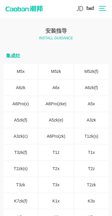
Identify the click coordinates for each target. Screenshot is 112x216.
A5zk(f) (20, 120)
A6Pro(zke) (55, 103)
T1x (91, 152)
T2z (91, 168)
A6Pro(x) (21, 103)
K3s (91, 201)
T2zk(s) (21, 168)
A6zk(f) (91, 87)
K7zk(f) (20, 201)
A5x (91, 103)
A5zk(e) (56, 120)
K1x (55, 201)
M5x (20, 71)
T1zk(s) (91, 136)
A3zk (91, 120)
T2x (56, 168)
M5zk (56, 71)
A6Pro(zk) (56, 136)
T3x (56, 184)
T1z (56, 152)
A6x (55, 87)
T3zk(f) (20, 152)
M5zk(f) (91, 71)
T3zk (20, 184)
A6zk (20, 87)
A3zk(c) (20, 136)
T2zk (91, 184)
